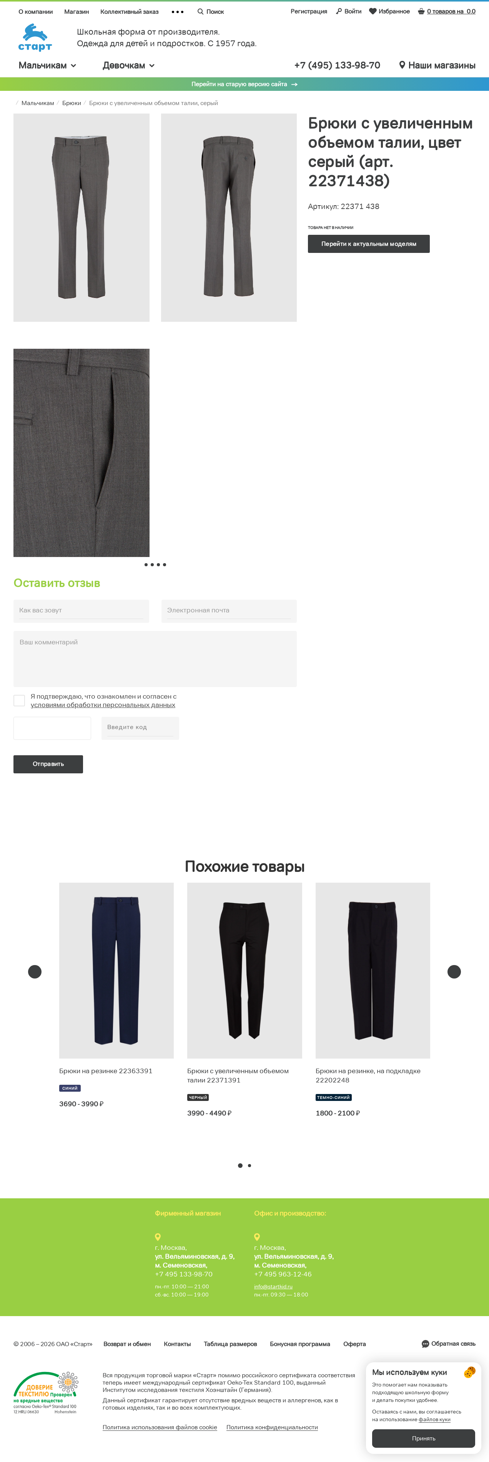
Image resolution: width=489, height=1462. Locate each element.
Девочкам (129, 65)
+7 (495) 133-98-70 (337, 65)
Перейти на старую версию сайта (239, 84)
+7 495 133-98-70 (184, 1274)
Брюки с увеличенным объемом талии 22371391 (238, 1075)
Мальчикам (47, 65)
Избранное (389, 11)
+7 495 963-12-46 (283, 1274)
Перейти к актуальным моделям (368, 244)
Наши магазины (437, 65)
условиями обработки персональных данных (103, 705)
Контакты (177, 1344)
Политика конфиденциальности (272, 1427)
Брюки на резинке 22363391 (106, 1071)
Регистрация (309, 11)
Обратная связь (453, 1343)
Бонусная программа (300, 1344)
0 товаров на (446, 11)
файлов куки (435, 1419)
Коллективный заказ (129, 11)
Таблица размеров (230, 1344)
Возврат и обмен (127, 1344)
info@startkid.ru (273, 1286)
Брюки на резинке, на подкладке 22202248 (368, 1075)
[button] (240, 1165)
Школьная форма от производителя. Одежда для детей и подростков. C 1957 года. (167, 38)
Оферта (354, 1344)
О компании (35, 11)
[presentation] (35, 972)
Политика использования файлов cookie (160, 1427)
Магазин (76, 11)
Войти (348, 11)
